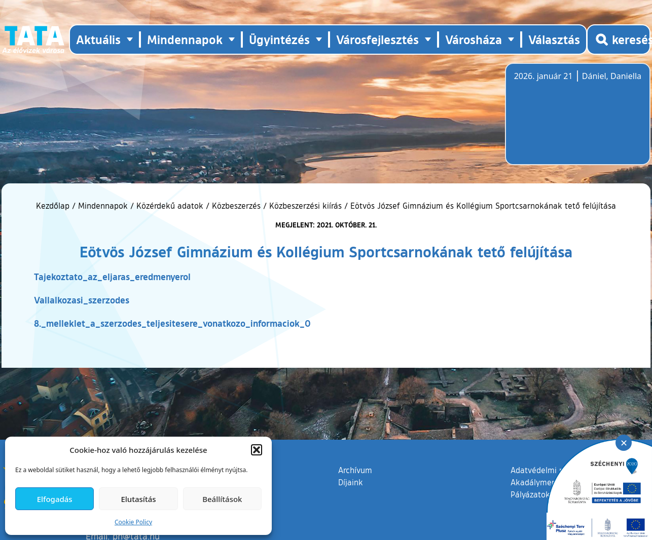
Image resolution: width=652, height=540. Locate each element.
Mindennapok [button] (185, 39)
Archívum (355, 469)
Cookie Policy (133, 522)
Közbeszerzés (236, 206)
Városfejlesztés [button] (377, 39)
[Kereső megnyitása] (618, 39)
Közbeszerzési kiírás (305, 206)
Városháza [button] (473, 39)
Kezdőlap (54, 206)
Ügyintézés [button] (279, 39)
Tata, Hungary (571, 120)
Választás (554, 39)
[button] (256, 450)
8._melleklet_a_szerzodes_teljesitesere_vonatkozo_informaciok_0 (172, 323)
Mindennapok (103, 206)
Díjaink (350, 482)
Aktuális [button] (98, 39)
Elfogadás (55, 499)
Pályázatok (530, 494)
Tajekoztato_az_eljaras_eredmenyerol (112, 277)
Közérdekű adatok (169, 206)
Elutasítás (138, 499)
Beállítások (222, 499)
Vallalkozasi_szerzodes (81, 300)
